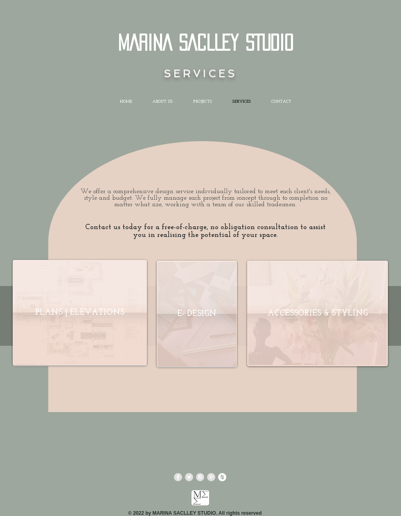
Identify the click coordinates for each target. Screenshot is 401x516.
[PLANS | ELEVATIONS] (80, 312)
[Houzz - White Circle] (222, 477)
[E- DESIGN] (197, 314)
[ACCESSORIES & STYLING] (317, 313)
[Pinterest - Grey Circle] (211, 477)
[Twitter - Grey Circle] (189, 477)
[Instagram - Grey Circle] (200, 477)
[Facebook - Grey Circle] (178, 477)
